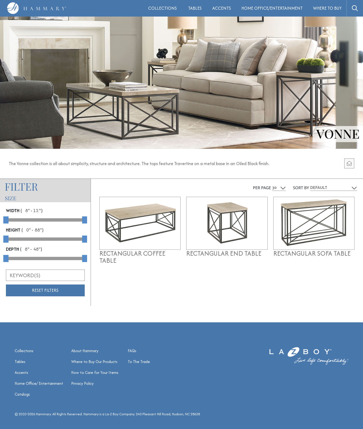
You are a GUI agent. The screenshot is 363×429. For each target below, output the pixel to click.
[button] (354, 8)
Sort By (301, 187)
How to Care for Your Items (94, 372)
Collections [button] (162, 8)
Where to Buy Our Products (94, 361)
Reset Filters (45, 290)
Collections (24, 351)
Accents (221, 8)
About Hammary (84, 351)
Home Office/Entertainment (272, 8)
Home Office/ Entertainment (39, 383)
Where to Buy (327, 8)
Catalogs (22, 394)
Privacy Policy (82, 383)
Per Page (262, 187)
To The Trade (139, 361)
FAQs (132, 351)
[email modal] (349, 163)
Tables (195, 8)
